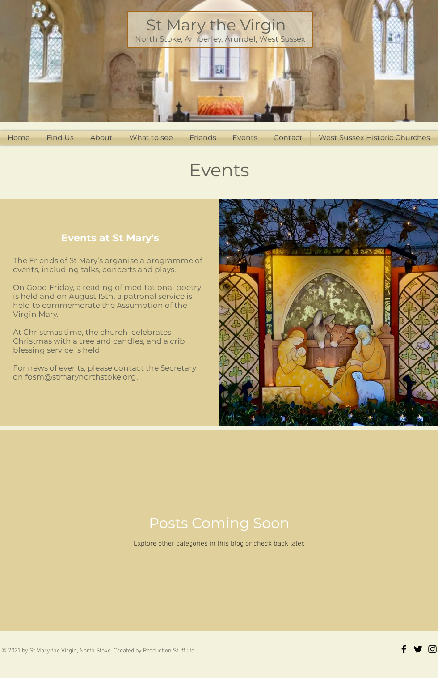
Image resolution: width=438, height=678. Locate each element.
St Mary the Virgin (220, 24)
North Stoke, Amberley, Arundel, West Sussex (220, 38)
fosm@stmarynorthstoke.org (80, 376)
